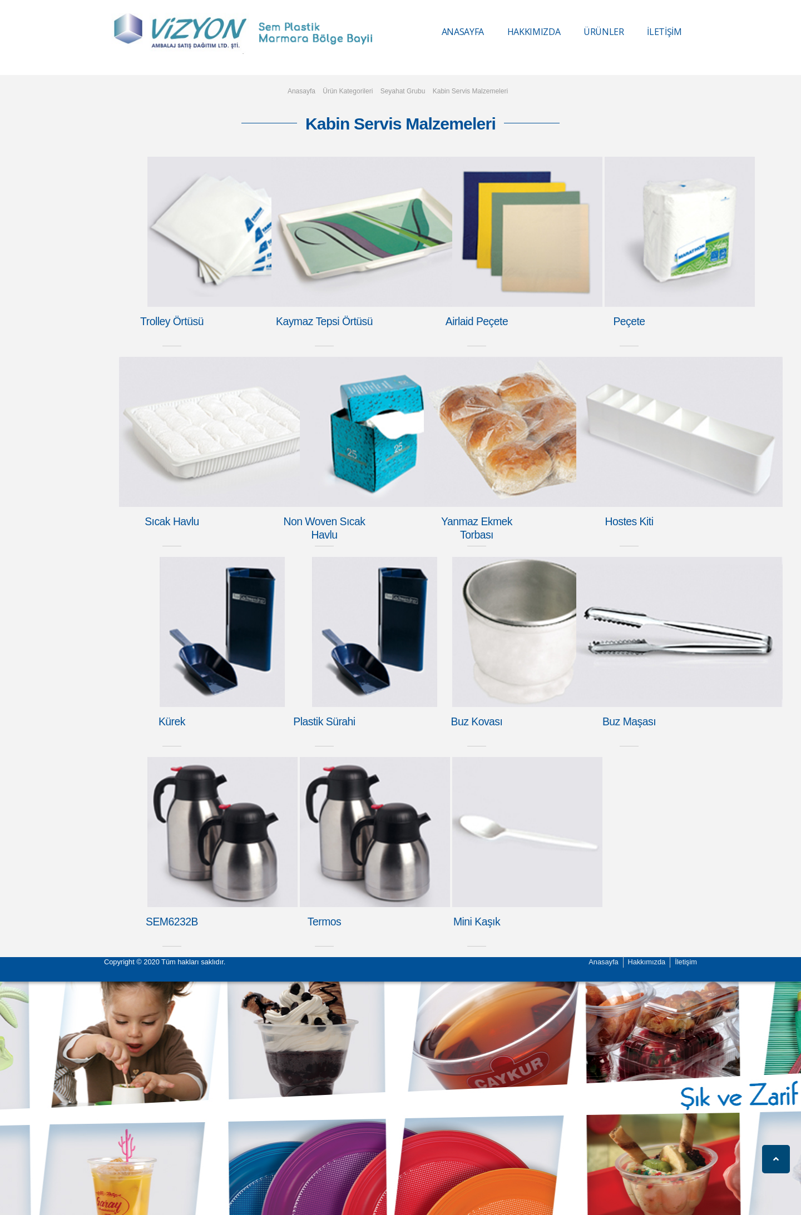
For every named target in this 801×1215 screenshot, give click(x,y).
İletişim (686, 962)
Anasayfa (301, 91)
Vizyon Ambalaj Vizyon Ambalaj (152, 34)
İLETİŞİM (664, 32)
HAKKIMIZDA (534, 32)
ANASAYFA (463, 32)
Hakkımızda (647, 962)
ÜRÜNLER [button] (604, 32)
